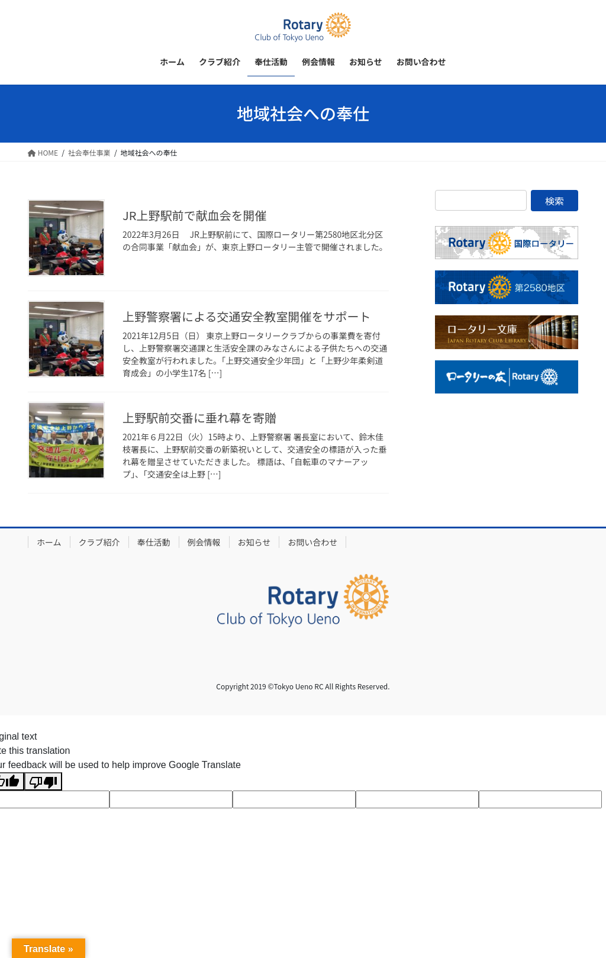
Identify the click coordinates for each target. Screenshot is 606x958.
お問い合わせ (312, 542)
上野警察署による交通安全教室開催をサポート (246, 316)
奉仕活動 (153, 542)
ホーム (49, 542)
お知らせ (254, 542)
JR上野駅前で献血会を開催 (194, 215)
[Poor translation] (43, 781)
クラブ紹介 (99, 542)
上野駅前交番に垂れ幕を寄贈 (199, 417)
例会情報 (204, 542)
